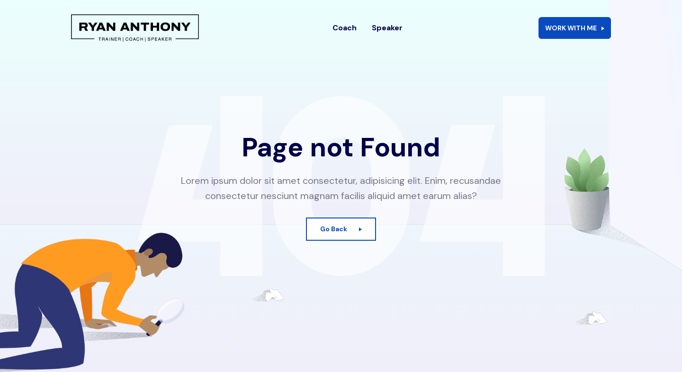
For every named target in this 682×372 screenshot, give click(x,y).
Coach (344, 35)
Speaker (387, 35)
